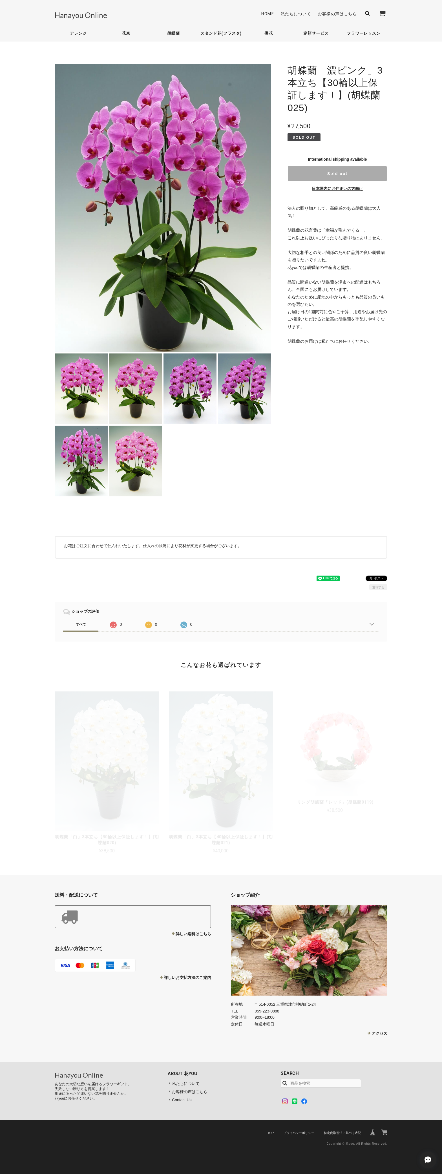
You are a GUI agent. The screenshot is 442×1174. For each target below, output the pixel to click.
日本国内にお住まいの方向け (337, 188)
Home (267, 14)
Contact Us (181, 1100)
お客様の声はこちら (337, 14)
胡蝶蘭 (173, 33)
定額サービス (316, 33)
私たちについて (296, 14)
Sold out (337, 173)
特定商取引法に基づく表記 (342, 1133)
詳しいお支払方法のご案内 (187, 977)
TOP (271, 1133)
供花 (268, 33)
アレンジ (78, 33)
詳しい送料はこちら (193, 934)
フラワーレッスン (364, 33)
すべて (81, 624)
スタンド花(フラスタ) (221, 33)
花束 (126, 33)
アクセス (379, 1033)
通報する (378, 587)
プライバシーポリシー (298, 1133)
